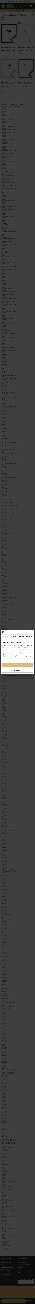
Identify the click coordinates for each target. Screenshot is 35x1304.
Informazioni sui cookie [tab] (26, 636)
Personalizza (17, 670)
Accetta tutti (17, 665)
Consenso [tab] (5, 636)
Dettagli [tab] (13, 636)
